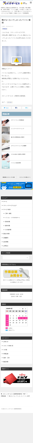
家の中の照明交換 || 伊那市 (17, 137)
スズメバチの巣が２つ (24, 177)
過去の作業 (6, 233)
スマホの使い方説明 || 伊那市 (18, 154)
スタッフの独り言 (8, 345)
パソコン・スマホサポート (12, 217)
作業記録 (5, 28)
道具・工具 (6, 357)
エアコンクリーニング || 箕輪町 (18, 145)
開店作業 (5, 361)
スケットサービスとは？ (10, 205)
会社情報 (5, 241)
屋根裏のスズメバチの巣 (9, 177)
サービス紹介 (7, 209)
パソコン (9, 102)
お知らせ (5, 341)
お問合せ (5, 245)
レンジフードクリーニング (17, 128)
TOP (14, 394)
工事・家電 (8, 213)
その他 (5, 349)
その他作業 (8, 229)
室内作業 (7, 221)
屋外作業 (7, 225)
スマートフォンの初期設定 (17, 120)
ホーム (5, 201)
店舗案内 (5, 237)
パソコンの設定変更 (16, 162)
